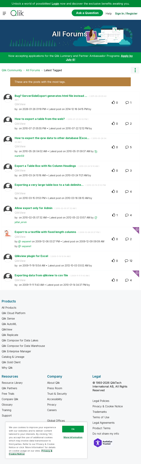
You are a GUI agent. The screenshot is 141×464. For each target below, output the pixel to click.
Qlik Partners (9, 388)
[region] (46, 440)
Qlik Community (12, 70)
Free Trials (8, 393)
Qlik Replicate (10, 335)
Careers (52, 410)
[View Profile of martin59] (19, 155)
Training (6, 410)
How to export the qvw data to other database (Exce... (61, 139)
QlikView (20, 104)
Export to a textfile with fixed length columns (57, 232)
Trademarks (99, 411)
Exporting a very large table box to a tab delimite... (60, 186)
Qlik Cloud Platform (13, 313)
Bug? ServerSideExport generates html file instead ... (60, 97)
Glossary (7, 404)
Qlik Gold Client (11, 362)
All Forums (69, 34)
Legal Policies (100, 401)
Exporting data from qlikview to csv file (52, 275)
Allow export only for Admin (46, 208)
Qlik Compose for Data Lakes (20, 340)
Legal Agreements (103, 422)
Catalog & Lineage (13, 356)
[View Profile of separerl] (26, 241)
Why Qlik (7, 367)
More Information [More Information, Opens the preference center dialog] (73, 437)
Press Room (54, 388)
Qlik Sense (8, 318)
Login (55, 3)
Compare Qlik (10, 399)
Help (109, 13)
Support (7, 415)
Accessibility (54, 399)
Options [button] (135, 70)
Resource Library (12, 382)
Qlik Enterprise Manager (16, 351)
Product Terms (101, 428)
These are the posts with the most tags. (39, 82)
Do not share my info (106, 433)
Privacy (51, 404)
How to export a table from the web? (51, 119)
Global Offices (56, 420)
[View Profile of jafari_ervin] (21, 222)
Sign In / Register (126, 13)
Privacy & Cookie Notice (107, 406)
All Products (9, 307)
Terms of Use (100, 417)
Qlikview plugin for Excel (43, 256)
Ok (72, 429)
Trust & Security (57, 393)
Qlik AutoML (9, 324)
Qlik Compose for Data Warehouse (23, 346)
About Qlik (53, 382)
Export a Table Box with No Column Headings (57, 166)
